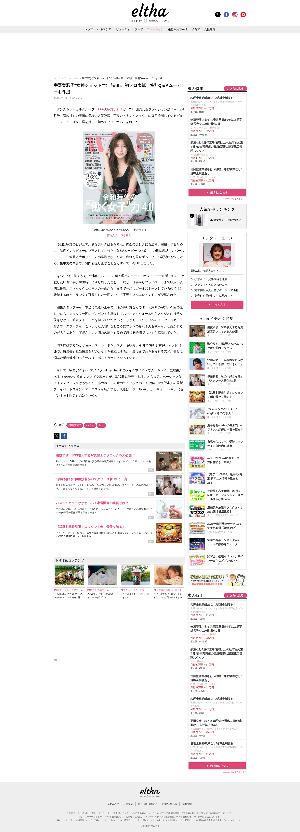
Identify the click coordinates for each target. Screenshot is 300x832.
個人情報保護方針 (147, 803)
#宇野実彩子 (75, 425)
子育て (196, 29)
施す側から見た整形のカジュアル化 (216, 290)
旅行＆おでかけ (177, 29)
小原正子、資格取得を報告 (211, 279)
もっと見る (219, 304)
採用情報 (187, 803)
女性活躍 (209, 29)
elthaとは (113, 803)
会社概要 (128, 803)
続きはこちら (219, 192)
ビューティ (123, 29)
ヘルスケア (104, 29)
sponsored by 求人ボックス (235, 199)
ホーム (57, 78)
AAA (101, 109)
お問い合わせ (169, 803)
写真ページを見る (120, 235)
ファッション (155, 29)
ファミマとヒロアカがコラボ (212, 284)
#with (101, 425)
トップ (89, 29)
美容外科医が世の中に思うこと (213, 295)
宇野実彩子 (115, 109)
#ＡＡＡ (90, 425)
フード (139, 29)
